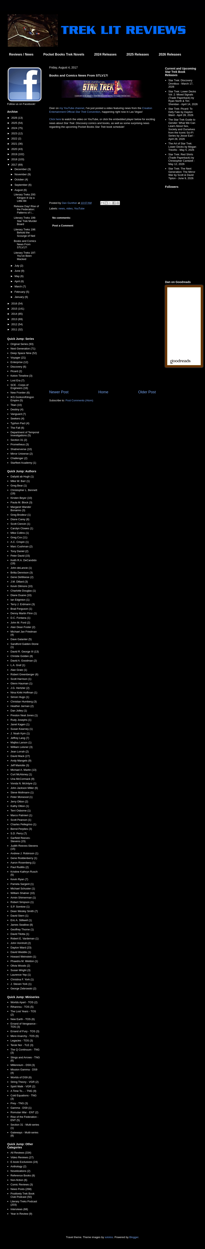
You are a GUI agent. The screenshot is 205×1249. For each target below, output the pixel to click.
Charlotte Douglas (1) (23, 590)
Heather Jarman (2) (22, 706)
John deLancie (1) (21, 567)
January (20, 296)
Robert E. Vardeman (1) (24, 938)
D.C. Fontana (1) (20, 617)
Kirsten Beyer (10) (21, 497)
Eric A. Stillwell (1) (21, 920)
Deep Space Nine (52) (23, 353)
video (69, 208)
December (21, 169)
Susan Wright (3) (20, 970)
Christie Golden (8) (21, 656)
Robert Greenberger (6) (24, 674)
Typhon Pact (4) (19, 423)
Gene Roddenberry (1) (23, 858)
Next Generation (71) (22, 348)
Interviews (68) (19, 1209)
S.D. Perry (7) (18, 833)
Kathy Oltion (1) (19, 806)
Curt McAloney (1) (21, 774)
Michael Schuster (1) (22, 888)
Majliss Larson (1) (21, 742)
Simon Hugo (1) (19, 697)
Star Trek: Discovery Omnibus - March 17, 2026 (180, 83)
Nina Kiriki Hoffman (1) (23, 692)
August (19, 190)
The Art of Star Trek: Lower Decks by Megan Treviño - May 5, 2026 (182, 146)
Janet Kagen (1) (20, 724)
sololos (109, 1237)
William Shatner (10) (22, 893)
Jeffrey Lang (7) (19, 737)
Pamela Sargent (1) (22, 884)
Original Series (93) (21, 344)
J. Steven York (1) (21, 984)
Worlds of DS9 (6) (21, 1077)
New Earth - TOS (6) (22, 1019)
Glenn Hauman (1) (21, 683)
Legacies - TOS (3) (21, 1040)
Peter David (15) (20, 555)
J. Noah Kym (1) (20, 733)
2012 (14, 324)
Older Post (147, 392)
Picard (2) (16, 371)
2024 (14, 128)
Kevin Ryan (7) (19, 879)
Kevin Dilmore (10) (21, 586)
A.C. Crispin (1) (19, 541)
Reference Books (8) (22, 1175)
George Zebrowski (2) (23, 988)
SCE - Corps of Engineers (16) (19, 386)
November (21, 174)
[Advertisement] (102, 355)
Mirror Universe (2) (21, 453)
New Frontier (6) (20, 392)
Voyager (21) (18, 357)
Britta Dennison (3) (21, 572)
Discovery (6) (18, 366)
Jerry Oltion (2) (19, 801)
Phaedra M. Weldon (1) (24, 961)
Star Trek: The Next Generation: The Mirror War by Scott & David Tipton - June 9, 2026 (181, 173)
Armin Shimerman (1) (23, 897)
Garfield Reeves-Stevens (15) (20, 839)
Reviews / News (21, 54)
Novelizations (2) (20, 1170)
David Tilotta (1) (19, 934)
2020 (14, 149)
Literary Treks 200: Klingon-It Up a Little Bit (25, 197)
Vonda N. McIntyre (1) (23, 783)
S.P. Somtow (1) (20, 906)
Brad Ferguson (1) (21, 608)
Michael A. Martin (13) (23, 769)
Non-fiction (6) (18, 1180)
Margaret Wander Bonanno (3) (20, 508)
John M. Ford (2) (20, 622)
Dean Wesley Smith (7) (24, 911)
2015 (14, 308)
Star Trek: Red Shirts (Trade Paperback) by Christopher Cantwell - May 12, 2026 (181, 159)
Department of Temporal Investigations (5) (24, 434)
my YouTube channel (71, 108)
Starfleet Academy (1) (23, 462)
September (21, 184)
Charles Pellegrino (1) (23, 824)
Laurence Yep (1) (20, 974)
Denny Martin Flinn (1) (23, 613)
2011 (14, 329)
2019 (14, 154)
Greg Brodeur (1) (20, 514)
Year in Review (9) (21, 1213)
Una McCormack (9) (22, 778)
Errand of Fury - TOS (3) (24, 1031)
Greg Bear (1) (18, 485)
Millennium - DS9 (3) (22, 1065)
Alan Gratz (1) (18, 669)
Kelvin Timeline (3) (21, 375)
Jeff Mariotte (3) (19, 765)
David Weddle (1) (20, 952)
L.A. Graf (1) (17, 665)
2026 (14, 117)
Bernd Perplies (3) (21, 828)
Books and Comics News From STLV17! (25, 244)
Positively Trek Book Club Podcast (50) (22, 1195)
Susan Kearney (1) (21, 728)
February (20, 291)
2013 (14, 319)
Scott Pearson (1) (20, 819)
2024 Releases (105, 54)
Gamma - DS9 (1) (21, 1107)
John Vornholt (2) (20, 943)
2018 (14, 159)
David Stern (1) (19, 915)
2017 (14, 164)
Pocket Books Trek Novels (63, 54)
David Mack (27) (20, 756)
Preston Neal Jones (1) (24, 715)
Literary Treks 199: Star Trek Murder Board (25, 221)
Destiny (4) (16, 409)
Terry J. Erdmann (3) (22, 604)
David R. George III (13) (24, 651)
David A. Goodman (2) (23, 660)
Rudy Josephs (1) (20, 719)
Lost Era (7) (17, 380)
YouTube (79, 208)
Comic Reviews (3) (21, 1184)
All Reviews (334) (20, 1152)
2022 (14, 138)
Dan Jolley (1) (18, 710)
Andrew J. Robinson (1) (24, 853)
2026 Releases (170, 54)
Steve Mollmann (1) (22, 792)
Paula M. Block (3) (21, 502)
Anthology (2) (18, 1166)
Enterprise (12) (19, 362)
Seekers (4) (17, 418)
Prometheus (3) (19, 444)
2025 (14, 122)
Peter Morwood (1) (21, 797)
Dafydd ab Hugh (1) (22, 476)
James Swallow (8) (21, 924)
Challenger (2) (18, 458)
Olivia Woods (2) (20, 965)
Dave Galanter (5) (21, 639)
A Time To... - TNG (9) (23, 1090)
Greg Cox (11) (18, 537)
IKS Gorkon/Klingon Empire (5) (22, 399)
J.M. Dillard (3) (19, 581)
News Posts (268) (21, 1189)
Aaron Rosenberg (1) (22, 862)
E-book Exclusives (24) (24, 1161)
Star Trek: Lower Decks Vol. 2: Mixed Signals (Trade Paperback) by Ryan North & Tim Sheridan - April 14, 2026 (183, 98)
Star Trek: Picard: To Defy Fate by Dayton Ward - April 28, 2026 (180, 112)
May (17, 276)
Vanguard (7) (18, 414)
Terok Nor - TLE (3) (21, 1045)
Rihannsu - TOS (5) (21, 1006)
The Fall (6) (17, 427)
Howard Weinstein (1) (23, 956)
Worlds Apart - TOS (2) (24, 1002)
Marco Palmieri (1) (21, 815)
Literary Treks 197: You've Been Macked (25, 256)
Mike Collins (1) (19, 532)
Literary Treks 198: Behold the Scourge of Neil (25, 232)
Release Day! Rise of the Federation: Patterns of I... (26, 209)
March (19, 286)
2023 (14, 133)
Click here (55, 119)
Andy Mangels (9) (20, 760)
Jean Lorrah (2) (19, 751)
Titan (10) (16, 404)
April (18, 281)
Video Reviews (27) (21, 1157)
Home (103, 392)
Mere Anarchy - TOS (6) (24, 1036)
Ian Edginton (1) (20, 599)
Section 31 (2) (18, 439)
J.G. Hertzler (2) (19, 688)
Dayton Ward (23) (20, 947)
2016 (14, 303)
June (18, 270)
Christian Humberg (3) (23, 701)
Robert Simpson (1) (22, 902)
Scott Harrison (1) (20, 678)
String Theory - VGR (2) (24, 1081)
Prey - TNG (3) (19, 1103)
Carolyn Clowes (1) (21, 528)
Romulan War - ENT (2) (24, 1112)
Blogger (133, 1237)
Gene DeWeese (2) (21, 577)
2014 (14, 313)
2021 (14, 143)
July (17, 265)
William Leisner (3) (21, 747)
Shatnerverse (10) (21, 449)
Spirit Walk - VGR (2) (22, 1086)
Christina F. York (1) (22, 979)
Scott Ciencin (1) (20, 523)
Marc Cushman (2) (21, 546)
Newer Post (58, 392)
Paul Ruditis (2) (19, 867)
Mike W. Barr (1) (20, 481)
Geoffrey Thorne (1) (22, 929)
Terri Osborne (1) (20, 810)
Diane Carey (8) (19, 519)
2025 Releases (137, 54)
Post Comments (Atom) (79, 400)
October (20, 179)
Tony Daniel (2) (19, 551)
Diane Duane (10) (21, 595)
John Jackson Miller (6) (24, 787)
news (62, 208)
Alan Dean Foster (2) (22, 627)
